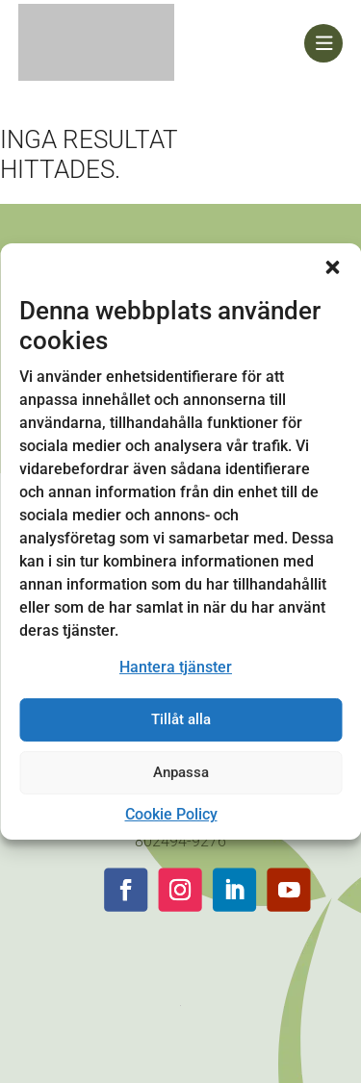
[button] (332, 267)
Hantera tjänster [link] (175, 667)
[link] (161, 43)
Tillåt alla (181, 719)
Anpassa (181, 772)
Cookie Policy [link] (171, 814)
